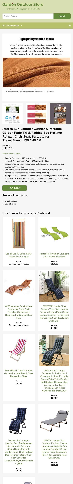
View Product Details (11, 153)
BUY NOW (14, 188)
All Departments (12, 25)
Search (62, 16)
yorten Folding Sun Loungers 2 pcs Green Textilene (54, 255)
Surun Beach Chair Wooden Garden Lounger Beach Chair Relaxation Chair (18, 373)
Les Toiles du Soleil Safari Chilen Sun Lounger (19, 255)
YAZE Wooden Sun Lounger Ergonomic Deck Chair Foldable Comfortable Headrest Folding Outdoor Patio (19, 312)
